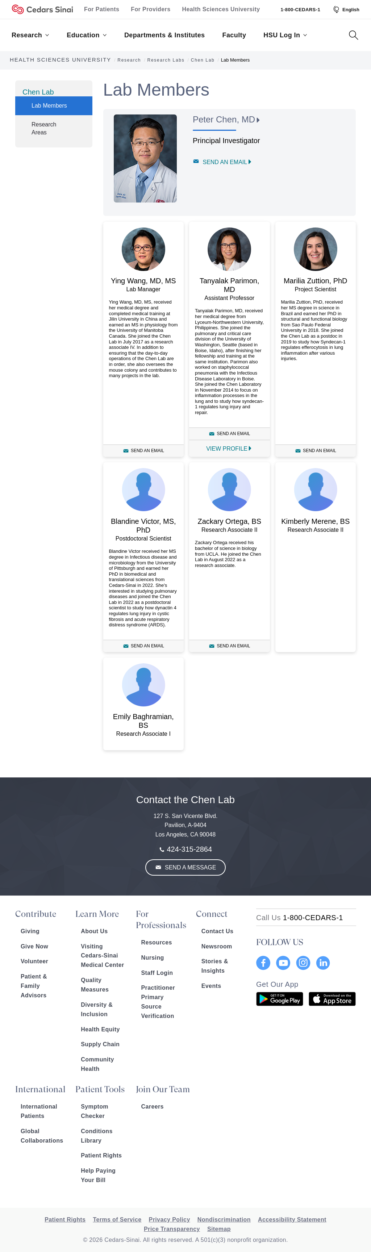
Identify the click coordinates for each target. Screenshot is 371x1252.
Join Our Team (163, 1089)
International (40, 1089)
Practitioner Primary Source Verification (158, 1002)
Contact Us (217, 931)
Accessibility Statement (292, 1219)
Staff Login (157, 973)
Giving (30, 931)
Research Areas (44, 128)
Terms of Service (117, 1219)
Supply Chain (100, 1044)
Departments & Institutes (164, 35)
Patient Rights (101, 1155)
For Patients (101, 9)
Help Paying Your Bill (98, 1175)
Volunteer (34, 961)
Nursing (152, 958)
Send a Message (189, 867)
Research (30, 35)
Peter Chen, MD (224, 119)
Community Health (97, 1064)
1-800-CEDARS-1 (300, 9)
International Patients (39, 1111)
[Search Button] (353, 35)
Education (87, 35)
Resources (156, 942)
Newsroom (216, 946)
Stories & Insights (214, 966)
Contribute (35, 914)
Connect (212, 914)
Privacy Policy (169, 1219)
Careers (152, 1106)
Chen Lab (38, 92)
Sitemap (219, 1229)
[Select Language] (345, 9)
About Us (94, 931)
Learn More (97, 914)
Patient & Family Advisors (34, 985)
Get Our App (277, 984)
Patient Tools (100, 1089)
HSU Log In (285, 35)
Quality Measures (95, 985)
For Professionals (161, 919)
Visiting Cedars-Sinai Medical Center (102, 955)
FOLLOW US (279, 942)
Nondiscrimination (224, 1219)
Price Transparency (172, 1229)
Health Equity (100, 1029)
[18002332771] (299, 918)
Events (211, 986)
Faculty (234, 35)
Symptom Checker (94, 1111)
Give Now (34, 946)
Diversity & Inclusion (97, 1009)
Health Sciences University (221, 9)
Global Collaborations (42, 1136)
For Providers (150, 9)
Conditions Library (97, 1136)
